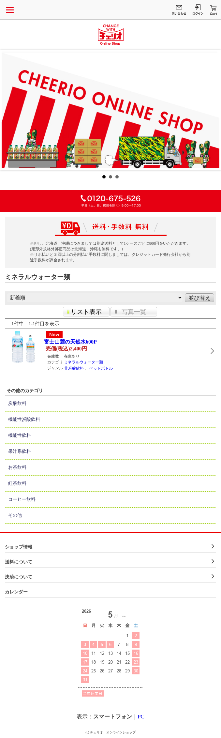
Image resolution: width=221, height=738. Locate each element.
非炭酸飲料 (74, 368)
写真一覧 (134, 311)
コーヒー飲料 (22, 499)
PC (141, 717)
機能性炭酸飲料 (24, 419)
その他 (15, 515)
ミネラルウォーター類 (83, 362)
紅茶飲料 (17, 483)
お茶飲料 (17, 467)
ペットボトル (101, 368)
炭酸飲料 (17, 403)
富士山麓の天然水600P (70, 342)
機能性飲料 (19, 435)
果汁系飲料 (19, 451)
